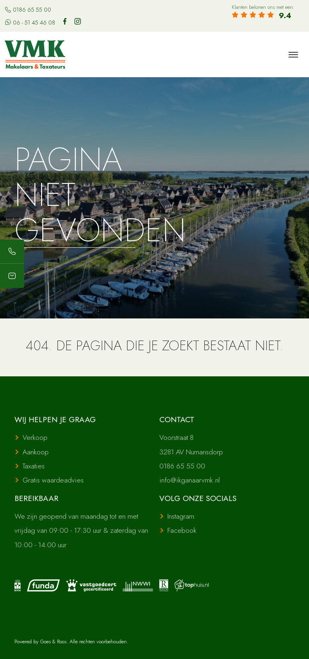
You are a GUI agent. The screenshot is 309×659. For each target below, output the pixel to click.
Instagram (180, 516)
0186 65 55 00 (28, 10)
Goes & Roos (53, 641)
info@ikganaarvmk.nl (189, 480)
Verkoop (35, 437)
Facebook (181, 530)
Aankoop (36, 452)
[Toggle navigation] (293, 55)
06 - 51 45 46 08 (30, 22)
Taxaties (34, 466)
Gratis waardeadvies (53, 480)
